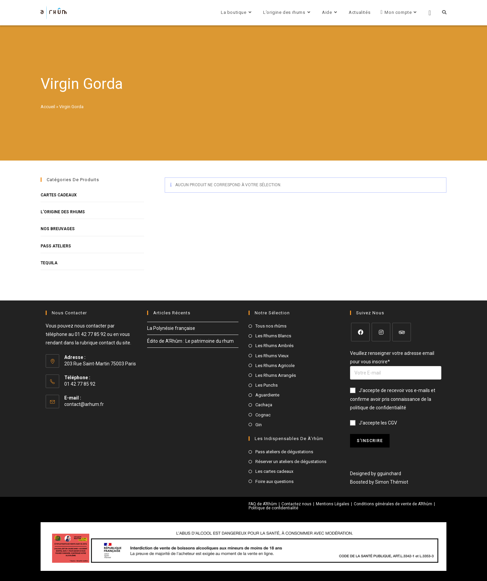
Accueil (48, 106)
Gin (258, 424)
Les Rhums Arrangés (275, 375)
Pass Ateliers (56, 246)
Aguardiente (267, 394)
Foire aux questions (274, 481)
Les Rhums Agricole (275, 365)
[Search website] (444, 12)
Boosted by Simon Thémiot (379, 482)
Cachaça (263, 404)
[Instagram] (381, 332)
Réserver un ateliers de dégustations (290, 461)
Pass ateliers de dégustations (284, 451)
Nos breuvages (58, 228)
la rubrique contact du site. (103, 342)
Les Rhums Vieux (271, 355)
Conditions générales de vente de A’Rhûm (393, 504)
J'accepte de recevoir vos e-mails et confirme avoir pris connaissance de (392, 399)
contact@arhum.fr (84, 404)
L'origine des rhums (63, 212)
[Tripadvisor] (401, 332)
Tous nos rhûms (270, 326)
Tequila (49, 263)
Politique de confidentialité (273, 508)
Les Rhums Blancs (273, 335)
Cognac (263, 414)
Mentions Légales (332, 504)
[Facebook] (360, 332)
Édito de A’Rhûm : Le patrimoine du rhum (190, 341)
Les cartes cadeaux (274, 471)
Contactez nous (296, 504)
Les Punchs (266, 385)
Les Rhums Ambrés (274, 345)
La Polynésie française (171, 328)
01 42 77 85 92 (90, 334)
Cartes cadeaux (59, 195)
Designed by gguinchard (375, 473)
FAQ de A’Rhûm (263, 504)
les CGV (389, 423)
